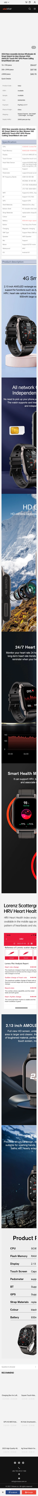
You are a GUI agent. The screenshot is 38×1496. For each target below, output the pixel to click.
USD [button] (6, 2)
